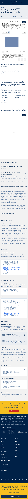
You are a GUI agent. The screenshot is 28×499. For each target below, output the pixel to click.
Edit (25, 32)
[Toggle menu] (2, 2)
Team (16, 456)
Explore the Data (5, 16)
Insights (3, 453)
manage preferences (20, 489)
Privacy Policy (12, 489)
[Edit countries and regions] (24, 32)
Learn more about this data (15, 55)
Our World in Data (14, 2)
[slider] (21, 51)
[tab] (3, 32)
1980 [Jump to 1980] (6, 51)
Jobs (16, 459)
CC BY (3, 59)
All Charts (15, 16)
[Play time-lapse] (3, 52)
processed (7, 92)
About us (17, 447)
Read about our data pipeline (8, 213)
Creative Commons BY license (9, 240)
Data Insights (4, 476)
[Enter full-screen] (25, 59)
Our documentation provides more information (15, 357)
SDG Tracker (4, 463)
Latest (2, 460)
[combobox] (22, 2)
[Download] (19, 59)
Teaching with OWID (6, 466)
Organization (18, 450)
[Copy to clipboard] (22, 262)
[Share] (22, 59)
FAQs (2, 433)
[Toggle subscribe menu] (25, 2)
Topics (2, 447)
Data (2, 450)
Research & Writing (5, 473)
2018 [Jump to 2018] (24, 51)
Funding (16, 453)
